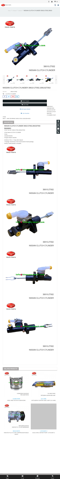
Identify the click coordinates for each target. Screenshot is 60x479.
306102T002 (36, 126)
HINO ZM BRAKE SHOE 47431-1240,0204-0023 (18, 118)
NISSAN (20, 10)
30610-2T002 (28, 126)
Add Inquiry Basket (25, 109)
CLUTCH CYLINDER (11, 94)
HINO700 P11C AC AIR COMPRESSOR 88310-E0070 (16, 432)
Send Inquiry (25, 101)
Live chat (25, 104)
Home (9, 10)
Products (15, 10)
